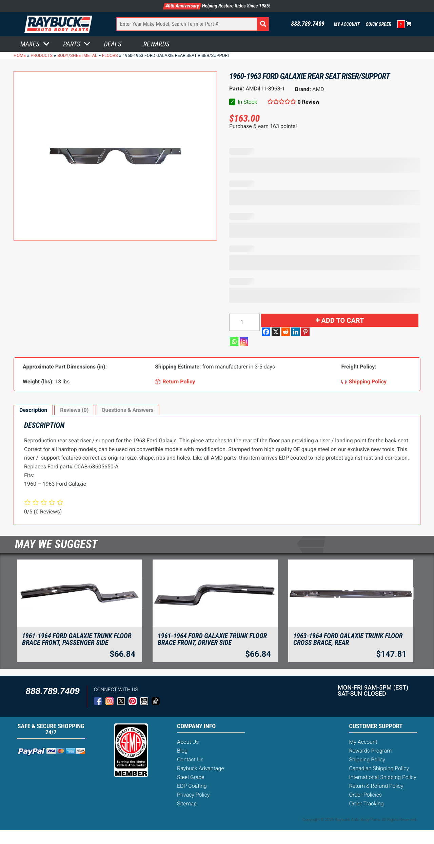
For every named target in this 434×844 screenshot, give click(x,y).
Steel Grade (190, 777)
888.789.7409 (307, 24)
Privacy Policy (193, 795)
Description (33, 410)
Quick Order (378, 24)
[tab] (33, 410)
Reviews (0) (74, 410)
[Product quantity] (244, 322)
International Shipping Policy (382, 777)
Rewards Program (370, 750)
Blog (182, 750)
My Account (347, 24)
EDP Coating (192, 786)
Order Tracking (366, 803)
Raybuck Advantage (200, 768)
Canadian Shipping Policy (379, 768)
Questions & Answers (127, 410)
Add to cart (342, 320)
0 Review (309, 102)
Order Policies (365, 795)
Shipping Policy (367, 759)
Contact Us (190, 759)
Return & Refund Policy (376, 786)
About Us (188, 742)
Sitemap (187, 803)
